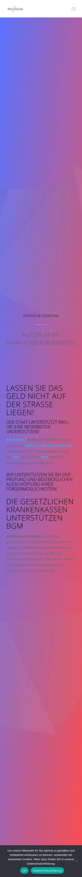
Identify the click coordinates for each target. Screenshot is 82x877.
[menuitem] (73, 8)
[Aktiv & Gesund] (34, 8)
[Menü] (73, 8)
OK (24, 870)
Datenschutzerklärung (47, 870)
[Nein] (76, 861)
